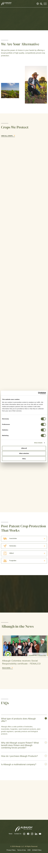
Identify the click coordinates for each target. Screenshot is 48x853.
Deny (24, 458)
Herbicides (8, 546)
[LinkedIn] (35, 834)
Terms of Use (21, 850)
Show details (38, 442)
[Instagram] (31, 834)
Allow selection (24, 453)
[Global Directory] (38, 3)
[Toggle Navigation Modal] (45, 4)
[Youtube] (39, 834)
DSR (29, 850)
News (10, 833)
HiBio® (7, 553)
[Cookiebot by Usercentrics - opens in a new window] (38, 393)
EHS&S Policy (36, 850)
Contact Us (17, 833)
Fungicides (8, 560)
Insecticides (9, 538)
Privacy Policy (11, 850)
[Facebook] (27, 834)
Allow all (24, 448)
